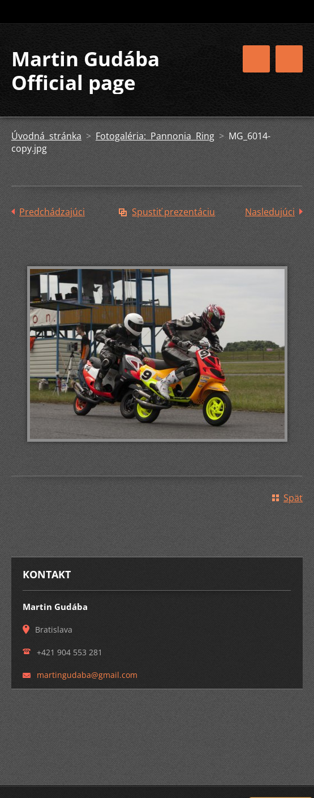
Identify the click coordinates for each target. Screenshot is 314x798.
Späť (293, 498)
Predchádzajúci (52, 212)
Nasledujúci (270, 212)
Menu (289, 58)
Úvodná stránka (46, 136)
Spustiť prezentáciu (173, 212)
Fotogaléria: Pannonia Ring (155, 136)
